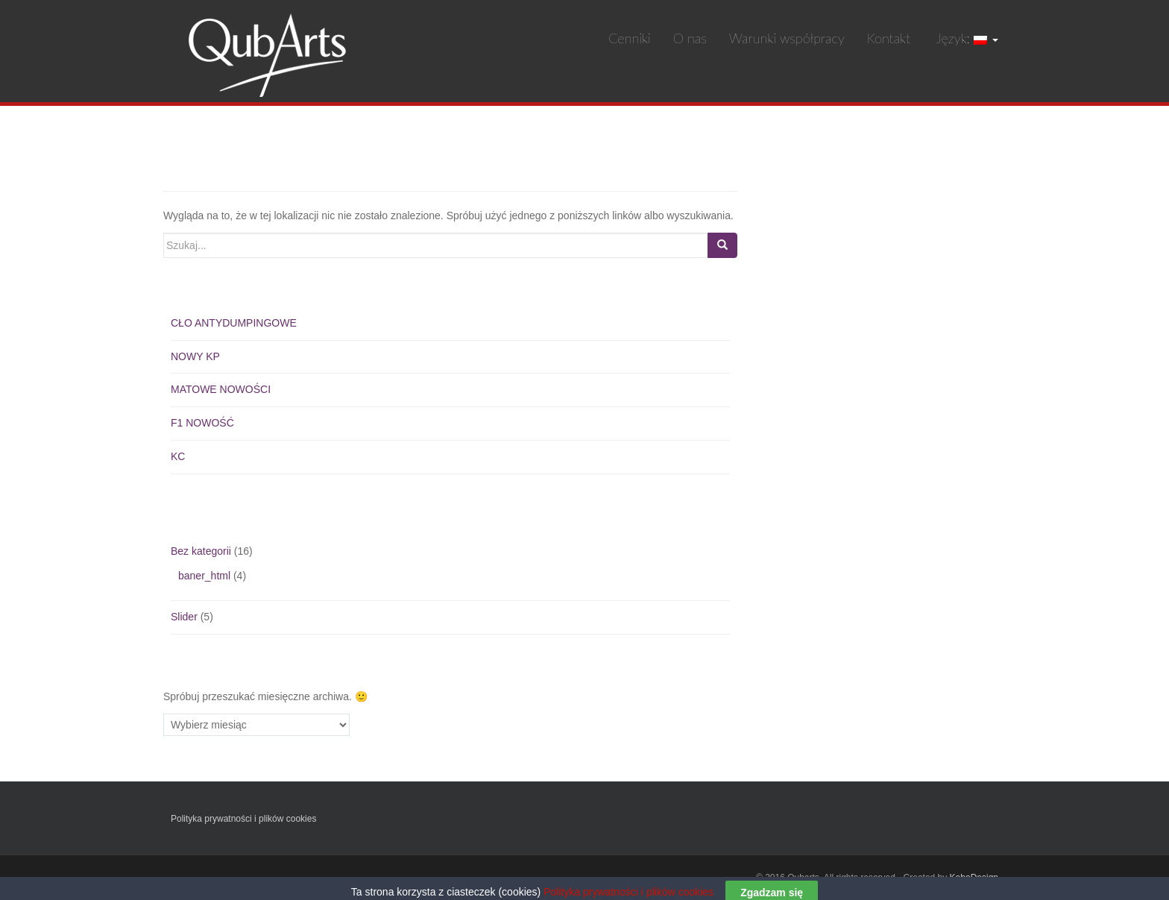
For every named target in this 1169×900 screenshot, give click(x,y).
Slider (184, 617)
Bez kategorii (201, 551)
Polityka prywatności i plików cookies (243, 819)
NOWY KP (195, 356)
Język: (965, 38)
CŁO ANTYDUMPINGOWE (234, 323)
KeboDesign (974, 877)
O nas (690, 38)
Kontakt (888, 38)
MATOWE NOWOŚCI (221, 389)
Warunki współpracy (787, 38)
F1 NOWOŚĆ (202, 423)
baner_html (204, 576)
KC (178, 456)
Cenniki (629, 38)
